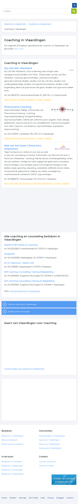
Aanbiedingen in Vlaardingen (52, 436)
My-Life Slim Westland (18, 68)
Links (43, 498)
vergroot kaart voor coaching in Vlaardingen (24, 369)
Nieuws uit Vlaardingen (49, 444)
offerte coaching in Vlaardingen (22, 304)
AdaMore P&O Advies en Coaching (21, 245)
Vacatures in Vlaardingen (50, 448)
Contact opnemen (47, 461)
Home (4, 498)
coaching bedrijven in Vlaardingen (25, 291)
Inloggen (60, 498)
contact (39, 99)
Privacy (51, 498)
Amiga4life (9, 254)
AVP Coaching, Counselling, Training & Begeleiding (28, 272)
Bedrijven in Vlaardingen (21, 3)
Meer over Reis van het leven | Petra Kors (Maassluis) (28, 183)
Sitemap (22, 498)
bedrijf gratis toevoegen (19, 311)
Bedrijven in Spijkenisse (12, 466)
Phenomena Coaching (17, 107)
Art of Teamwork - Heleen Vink (19, 263)
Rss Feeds (33, 498)
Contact (70, 498)
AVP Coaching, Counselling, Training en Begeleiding (29, 281)
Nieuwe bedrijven (10, 440)
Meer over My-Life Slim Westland (19, 99)
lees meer (19, 49)
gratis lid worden (64, 479)
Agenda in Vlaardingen (49, 440)
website (47, 99)
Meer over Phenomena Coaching (19, 138)
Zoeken (13, 498)
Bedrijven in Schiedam (12, 461)
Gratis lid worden (46, 466)
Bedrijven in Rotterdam (12, 470)
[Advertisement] (39, 210)
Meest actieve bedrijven (13, 444)
